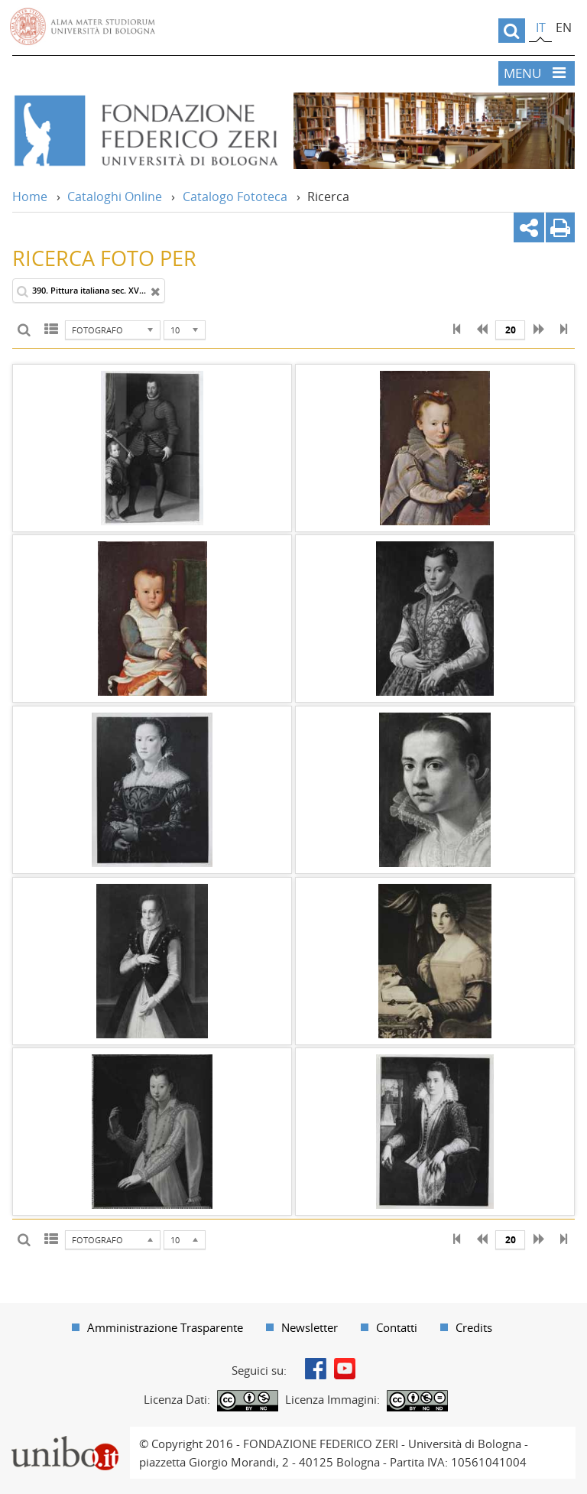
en (564, 27)
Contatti (396, 1327)
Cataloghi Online (114, 196)
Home (29, 196)
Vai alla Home (145, 131)
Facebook (315, 1368)
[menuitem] (157, 1327)
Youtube (344, 1368)
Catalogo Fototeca (235, 196)
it (541, 27)
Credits (474, 1327)
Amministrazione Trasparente (165, 1327)
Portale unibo (64, 1436)
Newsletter (309, 1327)
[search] (511, 30)
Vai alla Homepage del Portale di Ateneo (82, 27)
